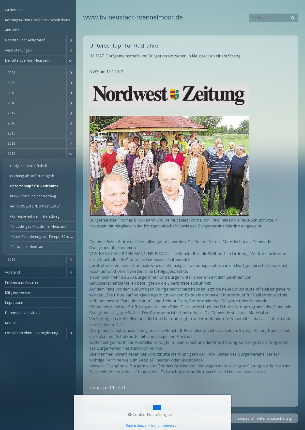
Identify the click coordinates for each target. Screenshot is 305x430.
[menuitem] (38, 10)
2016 (11, 123)
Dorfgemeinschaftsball (28, 165)
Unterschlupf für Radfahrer (34, 186)
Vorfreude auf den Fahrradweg (35, 216)
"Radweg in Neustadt (27, 246)
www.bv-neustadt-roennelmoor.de (133, 17)
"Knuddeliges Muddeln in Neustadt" (39, 226)
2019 (11, 92)
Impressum (14, 302)
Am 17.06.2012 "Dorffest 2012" (35, 206)
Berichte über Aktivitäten (25, 40)
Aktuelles (12, 30)
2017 (11, 113)
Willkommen (15, 9)
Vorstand (12, 272)
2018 (11, 103)
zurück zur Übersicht (108, 387)
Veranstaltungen (18, 50)
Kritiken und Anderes (21, 282)
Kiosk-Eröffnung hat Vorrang (33, 196)
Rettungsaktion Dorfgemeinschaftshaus (37, 19)
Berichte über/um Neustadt (27, 60)
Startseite (207, 418)
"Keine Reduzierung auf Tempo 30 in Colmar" (43, 236)
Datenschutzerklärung (23, 312)
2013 (11, 143)
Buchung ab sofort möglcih (32, 175)
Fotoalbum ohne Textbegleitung (31, 332)
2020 (11, 82)
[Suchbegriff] (273, 18)
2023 (11, 72)
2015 (11, 133)
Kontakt (11, 322)
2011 (11, 259)
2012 (11, 153)
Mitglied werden (18, 292)
